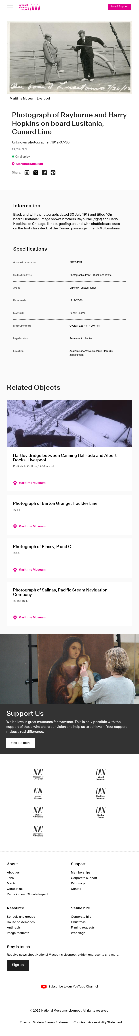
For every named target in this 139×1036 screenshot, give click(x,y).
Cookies (79, 1022)
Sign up (18, 965)
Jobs (10, 878)
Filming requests (83, 927)
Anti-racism (15, 927)
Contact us (15, 889)
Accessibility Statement (105, 1022)
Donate (76, 889)
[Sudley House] (101, 812)
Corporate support (84, 878)
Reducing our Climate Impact (27, 894)
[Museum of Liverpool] (38, 774)
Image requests (18, 933)
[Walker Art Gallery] (38, 812)
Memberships (80, 872)
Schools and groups (21, 916)
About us (13, 872)
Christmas (78, 922)
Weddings (78, 933)
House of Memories (21, 922)
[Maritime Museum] (101, 793)
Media (11, 883)
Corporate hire (81, 916)
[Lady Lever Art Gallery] (38, 831)
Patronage (78, 883)
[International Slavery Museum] (38, 793)
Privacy (25, 1022)
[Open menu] (10, 7)
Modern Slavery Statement (52, 1022)
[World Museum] (101, 774)
